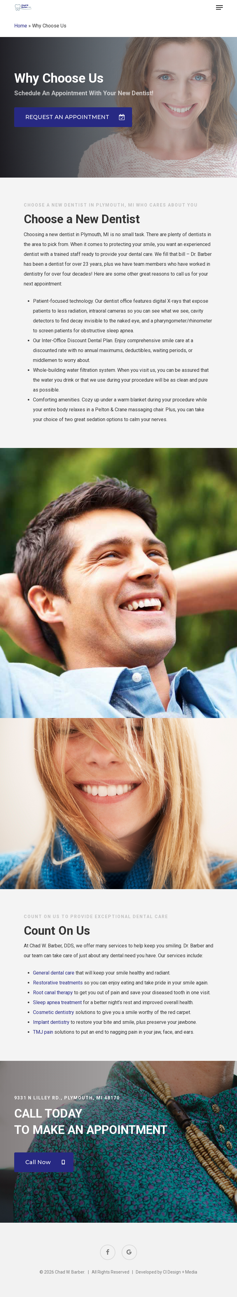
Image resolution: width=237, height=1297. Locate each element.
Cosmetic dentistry (53, 1012)
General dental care (53, 973)
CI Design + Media (180, 1272)
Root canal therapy (53, 992)
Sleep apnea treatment (57, 1002)
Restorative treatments (58, 983)
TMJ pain (43, 1032)
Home (20, 26)
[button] (219, 7)
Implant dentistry (51, 1022)
